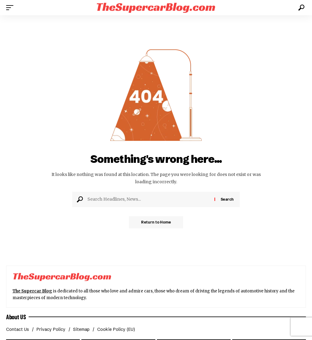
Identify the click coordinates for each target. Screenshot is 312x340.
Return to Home (156, 222)
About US (16, 317)
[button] (11, 7)
